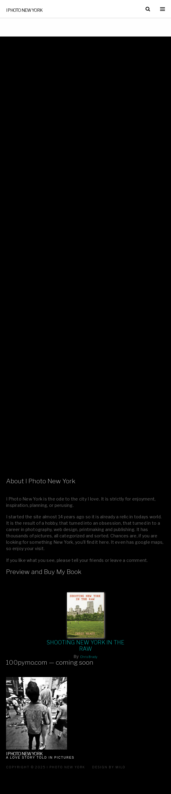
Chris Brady (89, 657)
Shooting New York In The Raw (86, 645)
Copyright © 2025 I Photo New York (45, 767)
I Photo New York (24, 10)
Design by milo (109, 767)
